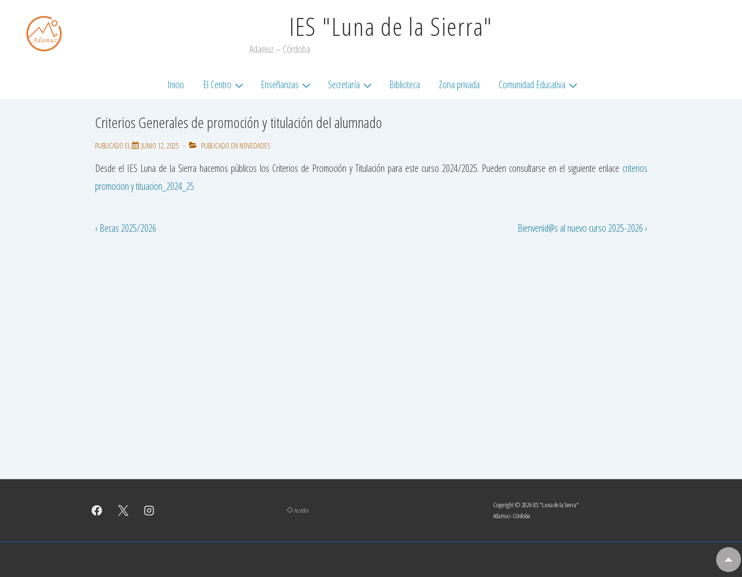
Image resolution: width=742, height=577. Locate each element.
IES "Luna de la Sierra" (391, 26)
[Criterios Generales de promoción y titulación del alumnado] (160, 145)
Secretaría (351, 84)
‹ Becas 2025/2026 (125, 228)
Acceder (298, 510)
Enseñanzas (287, 84)
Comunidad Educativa (539, 84)
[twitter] (122, 510)
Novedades (255, 145)
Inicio (175, 84)
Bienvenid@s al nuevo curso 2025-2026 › (582, 228)
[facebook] (97, 510)
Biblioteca (404, 84)
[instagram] (149, 510)
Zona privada (459, 84)
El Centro (224, 84)
